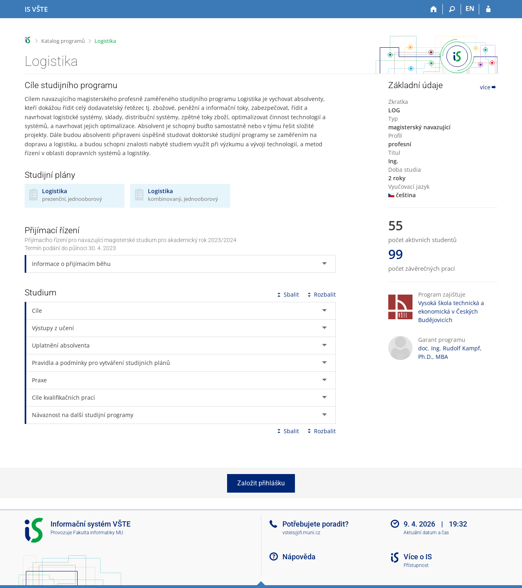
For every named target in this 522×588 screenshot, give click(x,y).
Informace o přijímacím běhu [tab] (71, 264)
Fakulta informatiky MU (98, 532)
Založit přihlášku (261, 483)
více (488, 87)
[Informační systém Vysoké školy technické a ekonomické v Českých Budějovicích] (36, 9)
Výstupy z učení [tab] (53, 328)
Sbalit (287, 294)
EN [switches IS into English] (469, 8)
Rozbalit (321, 294)
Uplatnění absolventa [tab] (61, 345)
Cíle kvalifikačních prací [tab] (63, 397)
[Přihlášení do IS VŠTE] (488, 9)
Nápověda (299, 556)
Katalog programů (63, 40)
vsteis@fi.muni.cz (301, 532)
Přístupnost (416, 565)
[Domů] (434, 9)
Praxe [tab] (39, 380)
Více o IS (418, 556)
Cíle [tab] (37, 310)
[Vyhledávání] (452, 9)
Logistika (105, 40)
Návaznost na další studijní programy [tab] (82, 415)
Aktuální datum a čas (426, 532)
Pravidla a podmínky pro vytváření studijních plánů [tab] (101, 363)
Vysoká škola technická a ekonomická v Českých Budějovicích (451, 311)
